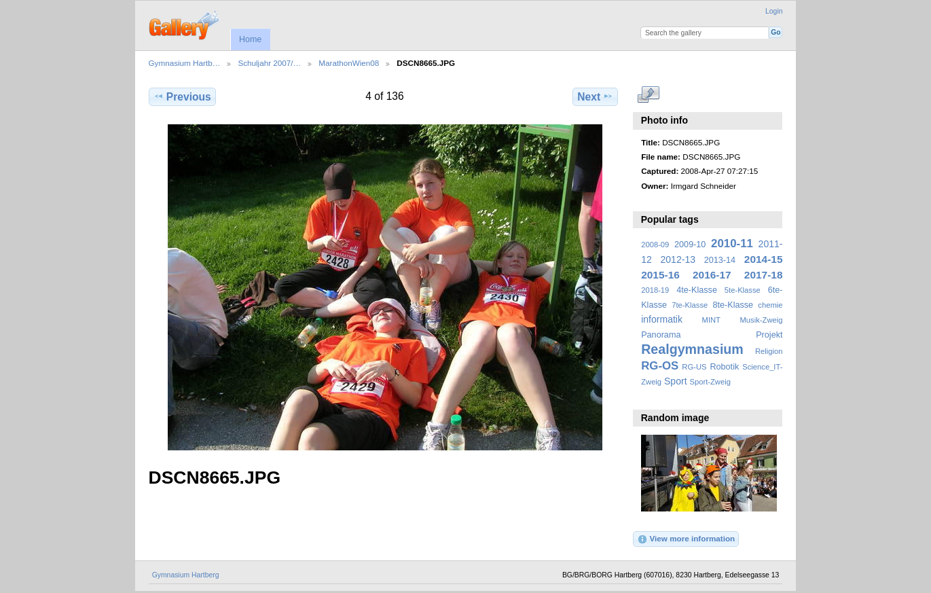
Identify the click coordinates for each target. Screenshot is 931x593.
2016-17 (712, 275)
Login (773, 11)
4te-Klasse (696, 290)
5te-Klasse (743, 290)
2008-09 (655, 244)
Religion (769, 351)
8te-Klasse (732, 305)
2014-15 (763, 259)
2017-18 (763, 275)
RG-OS (659, 365)
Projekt (769, 335)
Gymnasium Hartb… (185, 62)
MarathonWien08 (348, 62)
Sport (675, 381)
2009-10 (690, 244)
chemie (770, 305)
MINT (711, 320)
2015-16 (660, 275)
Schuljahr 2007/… (269, 62)
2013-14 (719, 260)
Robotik (724, 367)
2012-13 (678, 259)
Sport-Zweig (709, 382)
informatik (661, 319)
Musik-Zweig (761, 320)
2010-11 (732, 243)
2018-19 (655, 290)
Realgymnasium (692, 349)
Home (250, 39)
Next (595, 96)
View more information (686, 539)
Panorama (660, 335)
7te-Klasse (690, 305)
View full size (648, 95)
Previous (182, 96)
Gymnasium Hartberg (185, 575)
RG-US (694, 367)
